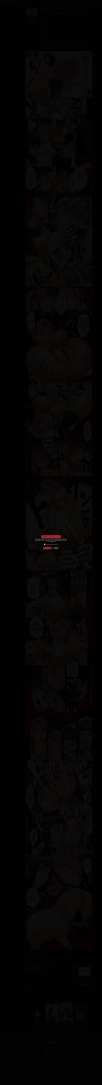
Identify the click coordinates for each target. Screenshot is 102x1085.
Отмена (56, 548)
